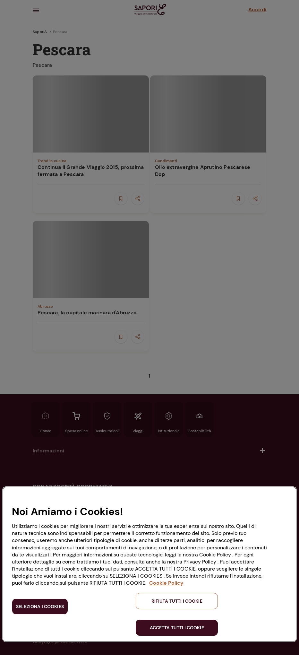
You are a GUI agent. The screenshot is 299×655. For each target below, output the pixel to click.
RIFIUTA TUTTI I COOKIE (176, 601)
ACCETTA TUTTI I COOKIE (177, 628)
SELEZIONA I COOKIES (40, 606)
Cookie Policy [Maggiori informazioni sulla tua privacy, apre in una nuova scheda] (166, 583)
